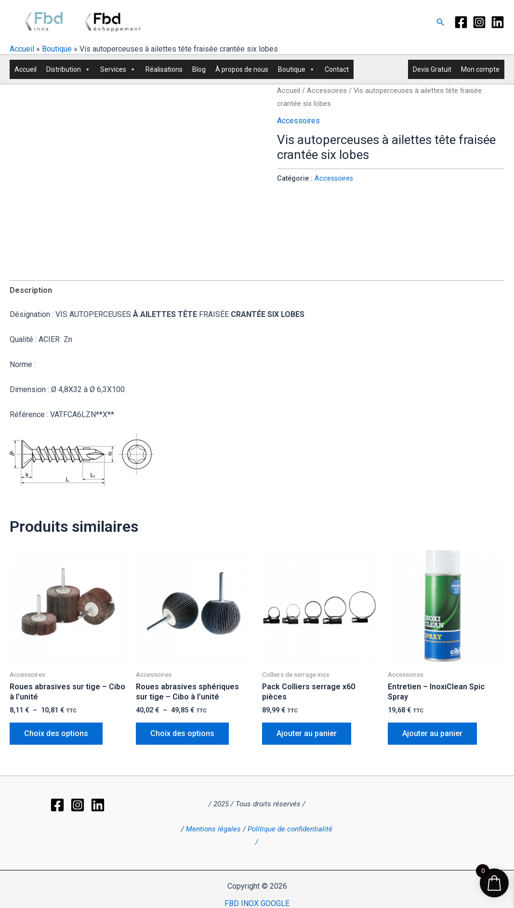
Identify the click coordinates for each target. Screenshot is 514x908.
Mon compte (480, 69)
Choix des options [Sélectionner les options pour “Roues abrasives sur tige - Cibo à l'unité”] (56, 733)
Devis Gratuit (432, 69)
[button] (440, 22)
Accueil (22, 48)
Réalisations (164, 69)
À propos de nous (241, 69)
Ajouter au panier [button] (307, 733)
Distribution (68, 69)
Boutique (57, 48)
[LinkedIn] (497, 22)
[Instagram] (479, 22)
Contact (337, 69)
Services (118, 69)
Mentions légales (213, 829)
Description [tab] (31, 290)
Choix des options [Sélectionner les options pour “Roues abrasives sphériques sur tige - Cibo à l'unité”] (182, 733)
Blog (199, 69)
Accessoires (327, 90)
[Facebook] (461, 22)
